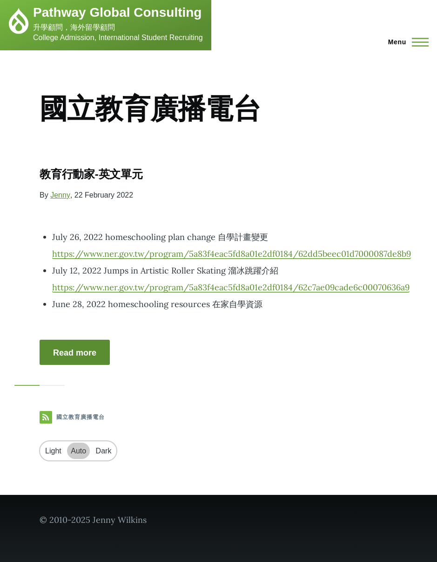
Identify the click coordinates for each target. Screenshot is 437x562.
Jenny (60, 195)
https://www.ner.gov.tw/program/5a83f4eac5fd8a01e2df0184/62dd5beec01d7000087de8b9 (231, 253)
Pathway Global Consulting (117, 12)
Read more (74, 352)
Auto (78, 451)
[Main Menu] (405, 42)
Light (53, 451)
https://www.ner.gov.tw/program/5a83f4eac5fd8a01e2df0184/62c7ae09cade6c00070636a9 (231, 287)
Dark (104, 451)
